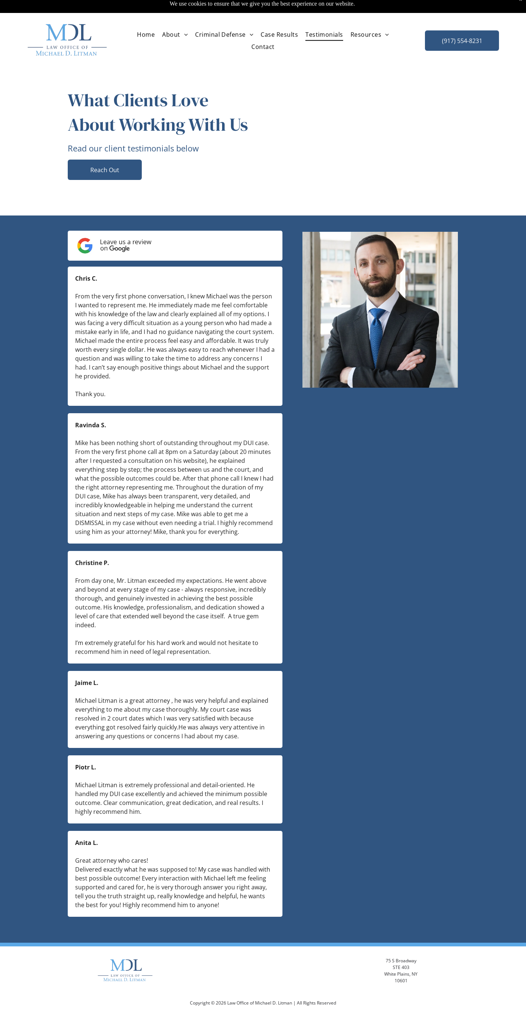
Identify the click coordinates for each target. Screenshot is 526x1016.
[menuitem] (145, 16)
